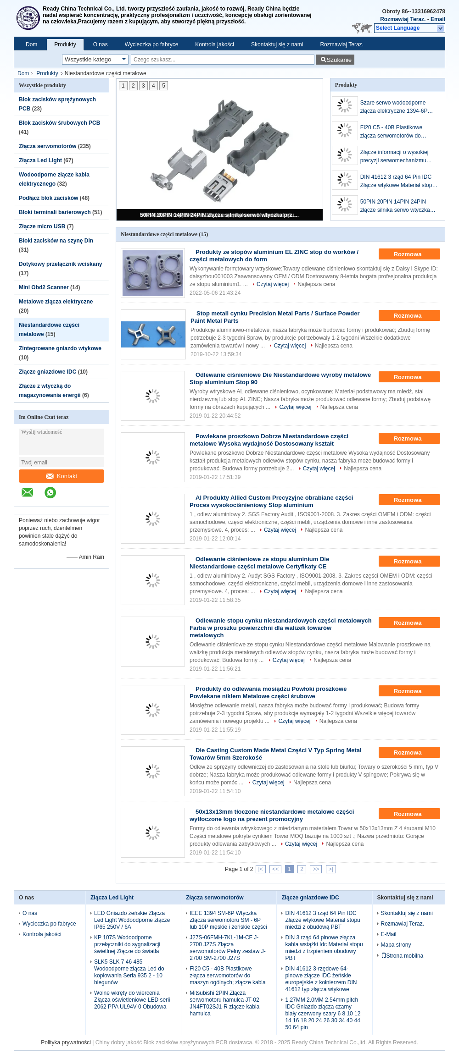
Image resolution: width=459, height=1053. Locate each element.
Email (438, 19)
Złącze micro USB (42, 226)
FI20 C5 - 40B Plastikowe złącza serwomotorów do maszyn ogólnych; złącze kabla (398, 132)
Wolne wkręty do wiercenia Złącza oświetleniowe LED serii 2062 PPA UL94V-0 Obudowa (132, 1000)
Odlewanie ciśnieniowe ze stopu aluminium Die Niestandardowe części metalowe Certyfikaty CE (259, 563)
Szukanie (339, 59)
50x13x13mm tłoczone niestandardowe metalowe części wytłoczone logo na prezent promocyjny (272, 815)
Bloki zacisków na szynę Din (56, 240)
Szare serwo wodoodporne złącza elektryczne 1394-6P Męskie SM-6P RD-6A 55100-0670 (396, 107)
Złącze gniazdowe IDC (47, 372)
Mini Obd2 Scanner (44, 287)
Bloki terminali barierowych (55, 212)
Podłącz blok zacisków (48, 198)
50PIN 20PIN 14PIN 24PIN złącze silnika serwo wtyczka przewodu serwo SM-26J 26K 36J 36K (220, 215)
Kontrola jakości (214, 44)
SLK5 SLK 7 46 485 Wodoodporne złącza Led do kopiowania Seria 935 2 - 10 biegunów (129, 972)
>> (316, 869)
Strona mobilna (402, 956)
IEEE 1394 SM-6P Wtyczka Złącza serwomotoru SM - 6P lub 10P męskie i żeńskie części (228, 920)
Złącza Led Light (40, 160)
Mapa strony (396, 945)
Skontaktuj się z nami (277, 44)
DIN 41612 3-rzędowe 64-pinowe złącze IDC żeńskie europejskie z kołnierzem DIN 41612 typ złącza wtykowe (321, 978)
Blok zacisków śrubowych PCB (59, 123)
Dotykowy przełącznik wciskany (60, 264)
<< (275, 869)
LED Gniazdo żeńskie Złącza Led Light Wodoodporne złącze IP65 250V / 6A (132, 920)
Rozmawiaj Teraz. (402, 19)
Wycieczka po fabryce (152, 44)
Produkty (65, 44)
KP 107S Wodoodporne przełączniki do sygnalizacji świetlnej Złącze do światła (127, 944)
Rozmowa (414, 254)
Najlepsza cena (316, 284)
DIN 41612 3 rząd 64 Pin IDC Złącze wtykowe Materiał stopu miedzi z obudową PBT (397, 181)
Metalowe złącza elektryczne (56, 301)
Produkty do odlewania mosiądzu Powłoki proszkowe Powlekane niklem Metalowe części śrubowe (268, 692)
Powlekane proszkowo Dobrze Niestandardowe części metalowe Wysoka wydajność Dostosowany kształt (269, 440)
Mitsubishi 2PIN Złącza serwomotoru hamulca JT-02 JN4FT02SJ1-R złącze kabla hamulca (224, 1003)
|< (260, 869)
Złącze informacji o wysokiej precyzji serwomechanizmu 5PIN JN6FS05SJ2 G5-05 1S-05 (396, 157)
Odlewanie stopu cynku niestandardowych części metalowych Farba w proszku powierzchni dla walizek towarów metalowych (281, 628)
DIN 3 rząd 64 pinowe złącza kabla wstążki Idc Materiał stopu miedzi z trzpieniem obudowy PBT (324, 947)
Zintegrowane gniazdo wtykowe (60, 348)
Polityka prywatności (66, 1042)
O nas (100, 44)
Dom (31, 44)
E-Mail (389, 934)
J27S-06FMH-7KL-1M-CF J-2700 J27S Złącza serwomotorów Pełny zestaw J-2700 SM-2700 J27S (227, 947)
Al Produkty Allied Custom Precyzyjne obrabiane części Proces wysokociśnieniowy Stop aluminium (271, 501)
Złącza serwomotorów (47, 146)
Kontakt (61, 476)
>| (331, 869)
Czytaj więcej (273, 284)
